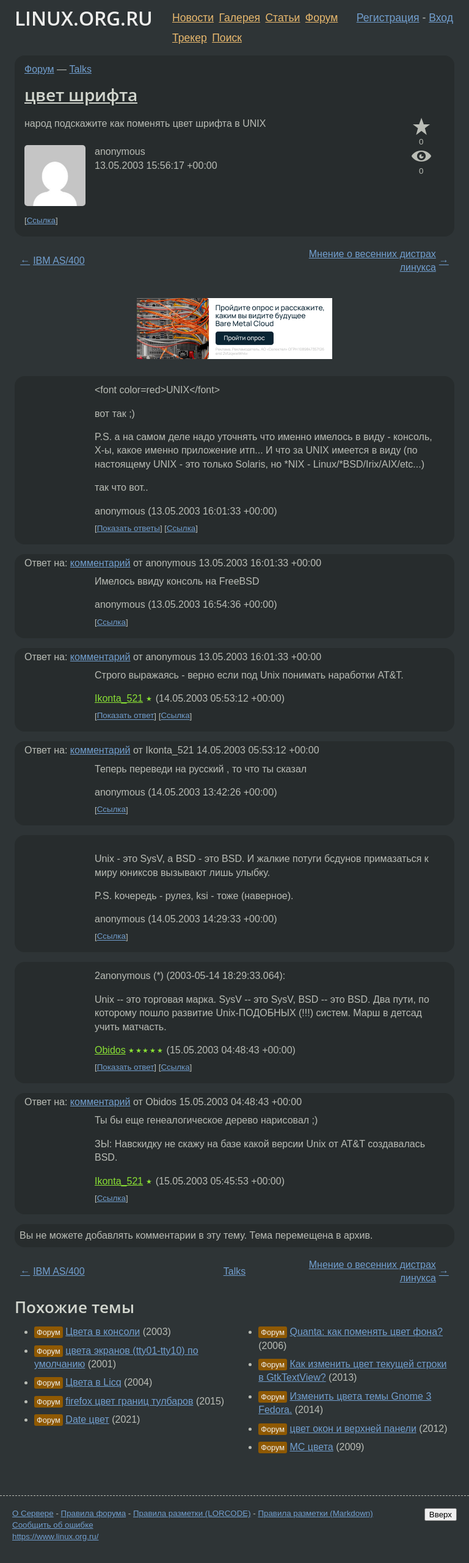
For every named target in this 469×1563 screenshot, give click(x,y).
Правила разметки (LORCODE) (192, 1513)
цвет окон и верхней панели (353, 1428)
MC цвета (311, 1447)
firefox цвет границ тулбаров (129, 1401)
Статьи (282, 18)
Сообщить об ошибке (52, 1524)
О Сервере (33, 1513)
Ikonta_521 (119, 698)
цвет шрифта (80, 94)
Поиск (227, 38)
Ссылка (41, 220)
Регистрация (388, 18)
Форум (321, 18)
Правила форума (93, 1513)
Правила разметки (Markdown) (315, 1513)
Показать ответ (126, 716)
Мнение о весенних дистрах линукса (372, 260)
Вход (441, 18)
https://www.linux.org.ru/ (55, 1536)
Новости (193, 18)
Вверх (440, 1514)
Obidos (110, 1050)
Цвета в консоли (102, 1331)
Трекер (189, 38)
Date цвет (87, 1419)
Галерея (239, 18)
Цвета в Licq (93, 1382)
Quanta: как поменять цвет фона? (366, 1331)
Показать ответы (128, 528)
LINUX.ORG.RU (84, 18)
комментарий (100, 563)
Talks (81, 69)
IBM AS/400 (59, 260)
